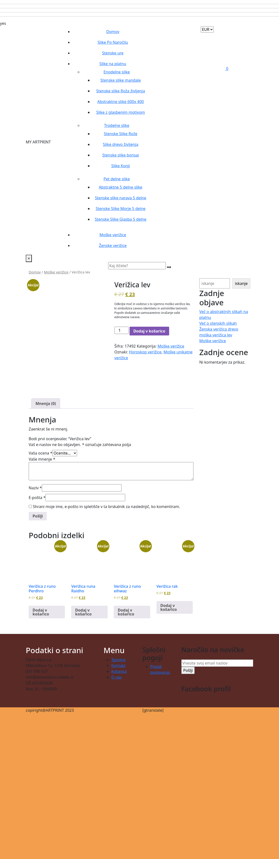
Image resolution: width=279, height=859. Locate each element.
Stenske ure (112, 53)
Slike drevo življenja (120, 144)
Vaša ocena (40, 453)
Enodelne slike (117, 72)
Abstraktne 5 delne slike (120, 187)
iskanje (241, 283)
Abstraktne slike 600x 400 (120, 101)
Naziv (35, 488)
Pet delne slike (117, 179)
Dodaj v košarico (149, 331)
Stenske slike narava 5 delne (120, 198)
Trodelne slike (116, 125)
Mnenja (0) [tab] (45, 403)
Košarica (119, 671)
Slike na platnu (112, 63)
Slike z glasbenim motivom (120, 112)
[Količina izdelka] (121, 330)
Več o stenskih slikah (218, 323)
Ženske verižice (113, 245)
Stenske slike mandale (120, 80)
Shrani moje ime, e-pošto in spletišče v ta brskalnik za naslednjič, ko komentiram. (106, 506)
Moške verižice (112, 234)
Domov (112, 31)
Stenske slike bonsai (120, 155)
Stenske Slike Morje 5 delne (121, 208)
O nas (116, 677)
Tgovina (118, 659)
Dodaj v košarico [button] (41, 612)
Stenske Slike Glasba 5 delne (120, 219)
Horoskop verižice (145, 352)
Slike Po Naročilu (113, 42)
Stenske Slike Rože (120, 133)
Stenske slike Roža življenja (120, 91)
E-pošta (37, 497)
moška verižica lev (215, 335)
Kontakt (118, 665)
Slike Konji (120, 165)
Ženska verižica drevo (218, 329)
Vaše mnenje (42, 459)
